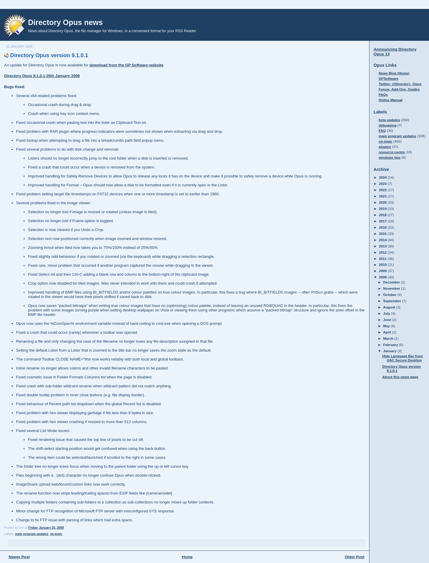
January (390, 351)
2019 (383, 208)
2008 (383, 277)
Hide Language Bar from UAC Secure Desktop (402, 358)
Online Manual (390, 100)
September (392, 301)
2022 (383, 190)
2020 (383, 202)
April (387, 332)
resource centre (392, 152)
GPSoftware (388, 78)
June (387, 320)
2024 (383, 177)
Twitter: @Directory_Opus (400, 84)
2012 (383, 252)
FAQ (382, 130)
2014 (383, 240)
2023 (383, 183)
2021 (383, 196)
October (390, 295)
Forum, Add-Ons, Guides (399, 89)
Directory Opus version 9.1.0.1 (49, 55)
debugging (388, 125)
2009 (383, 271)
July (387, 313)
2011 (383, 259)
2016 (383, 227)
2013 (383, 246)
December (392, 282)
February (391, 345)
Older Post (354, 557)
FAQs (383, 94)
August (389, 307)
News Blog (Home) (394, 73)
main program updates (31, 534)
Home (187, 557)
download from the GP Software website (126, 65)
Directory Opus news (65, 22)
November (392, 288)
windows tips (389, 157)
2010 (383, 264)
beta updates (389, 120)
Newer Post (19, 557)
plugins (385, 147)
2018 (383, 215)
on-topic (56, 534)
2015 (383, 234)
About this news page (400, 377)
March (388, 338)
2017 (383, 221)
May (387, 326)
